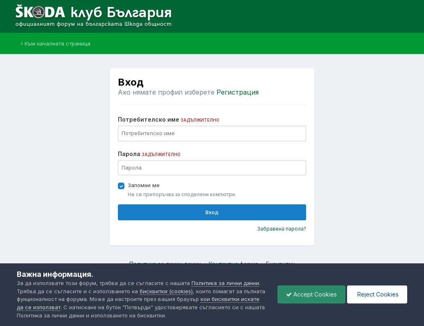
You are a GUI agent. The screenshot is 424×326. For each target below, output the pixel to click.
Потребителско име (168, 119)
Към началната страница (55, 43)
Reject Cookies (377, 294)
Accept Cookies (311, 294)
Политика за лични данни (225, 283)
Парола (149, 153)
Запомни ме (144, 185)
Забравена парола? (281, 229)
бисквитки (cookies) (166, 291)
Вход (212, 212)
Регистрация (238, 92)
